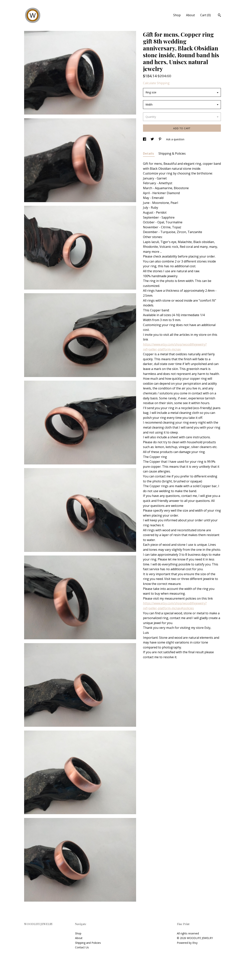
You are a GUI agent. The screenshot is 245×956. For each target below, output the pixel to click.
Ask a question (175, 139)
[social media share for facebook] (145, 139)
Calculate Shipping (156, 83)
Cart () (205, 15)
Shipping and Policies (88, 943)
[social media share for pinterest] (160, 139)
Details (149, 153)
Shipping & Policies (172, 153)
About (190, 15)
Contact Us (82, 947)
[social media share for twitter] (153, 139)
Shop (177, 15)
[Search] (219, 16)
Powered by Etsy (187, 943)
